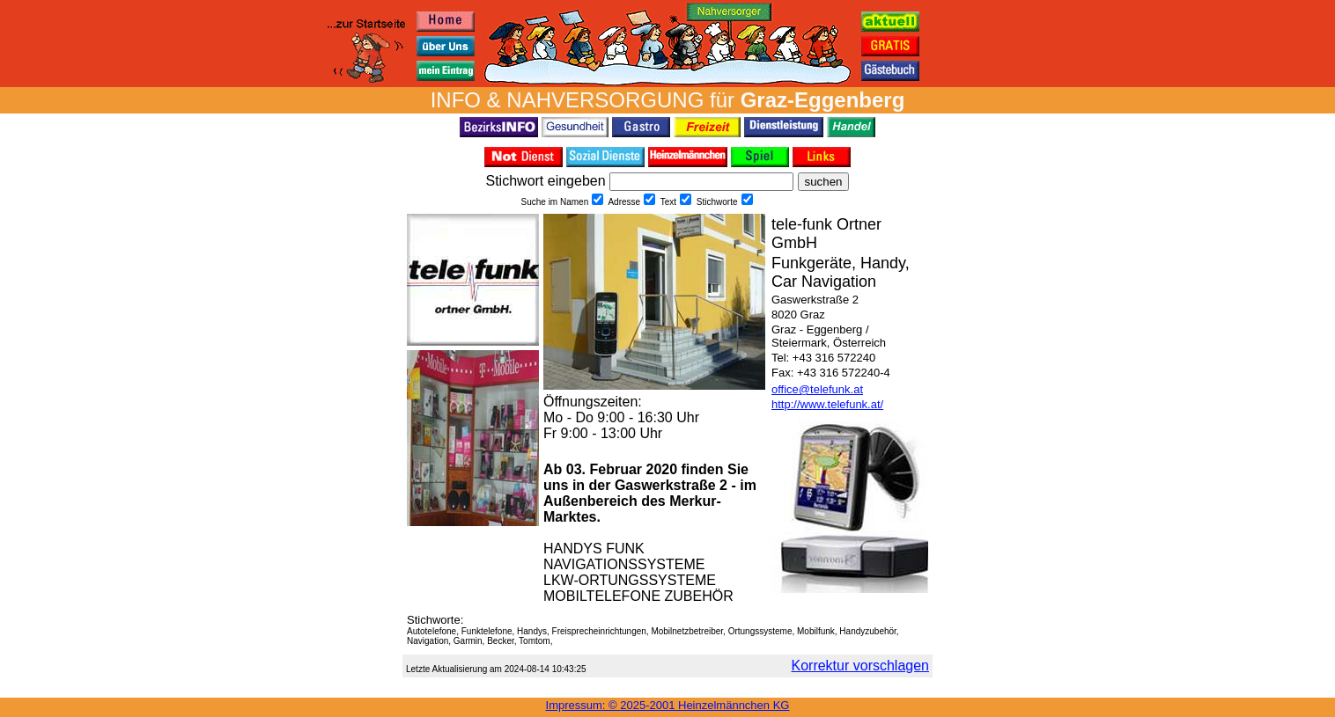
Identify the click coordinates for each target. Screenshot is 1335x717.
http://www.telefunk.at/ (827, 404)
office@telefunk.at (817, 389)
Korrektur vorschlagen (860, 665)
